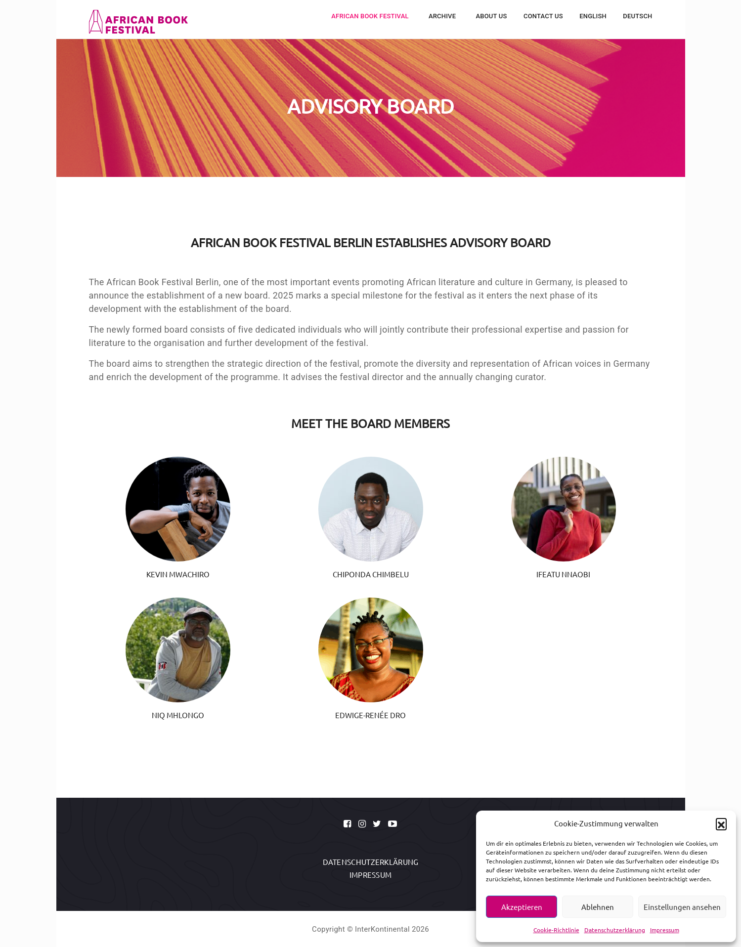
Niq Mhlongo (178, 715)
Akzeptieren (521, 906)
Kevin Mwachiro (178, 574)
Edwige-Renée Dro (370, 715)
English (593, 16)
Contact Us (543, 16)
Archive (443, 16)
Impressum (664, 930)
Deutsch (637, 16)
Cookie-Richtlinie (556, 930)
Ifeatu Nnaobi (563, 574)
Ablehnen (597, 906)
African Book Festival (370, 16)
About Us (491, 16)
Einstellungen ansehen (682, 906)
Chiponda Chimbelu (371, 574)
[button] (721, 823)
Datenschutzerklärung (614, 930)
